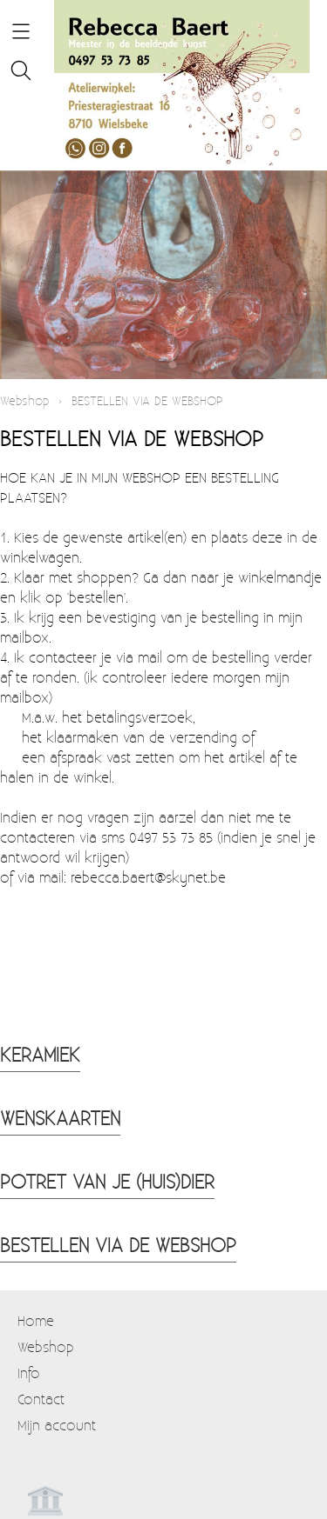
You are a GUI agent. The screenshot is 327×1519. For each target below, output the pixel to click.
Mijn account (56, 1425)
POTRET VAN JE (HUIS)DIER (107, 1181)
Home (35, 1320)
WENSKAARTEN (60, 1117)
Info (28, 1372)
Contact (41, 1399)
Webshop (24, 400)
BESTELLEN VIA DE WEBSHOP (118, 1244)
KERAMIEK (40, 1054)
